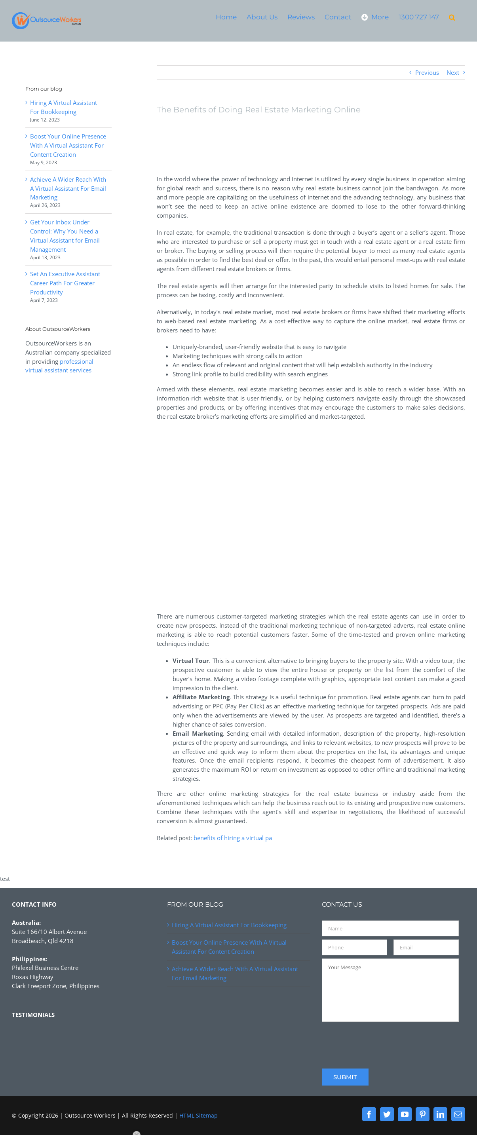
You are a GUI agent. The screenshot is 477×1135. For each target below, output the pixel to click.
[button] (452, 17)
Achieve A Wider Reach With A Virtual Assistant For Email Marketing (68, 188)
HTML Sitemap (198, 1115)
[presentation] (382, 1040)
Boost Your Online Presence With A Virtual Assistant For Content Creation (68, 145)
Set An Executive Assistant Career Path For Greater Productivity (65, 283)
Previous (427, 72)
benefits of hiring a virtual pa (233, 838)
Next (453, 72)
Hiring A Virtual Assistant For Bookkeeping (229, 925)
